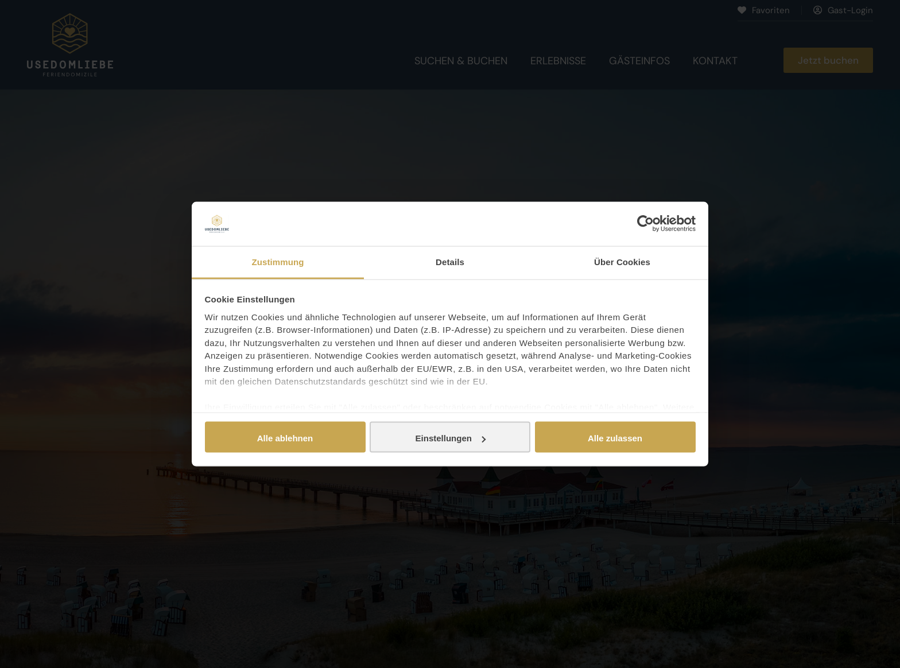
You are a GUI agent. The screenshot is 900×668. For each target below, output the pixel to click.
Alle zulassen (615, 438)
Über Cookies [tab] (622, 261)
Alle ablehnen (285, 438)
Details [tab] (450, 261)
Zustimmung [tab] (278, 261)
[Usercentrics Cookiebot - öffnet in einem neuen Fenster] (645, 223)
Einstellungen (451, 438)
